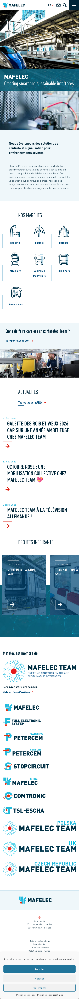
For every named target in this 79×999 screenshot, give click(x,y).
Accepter (40, 969)
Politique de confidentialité (50, 995)
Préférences (39, 988)
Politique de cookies (26, 995)
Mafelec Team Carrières (16, 692)
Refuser (39, 978)
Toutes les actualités (30, 402)
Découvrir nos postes (17, 341)
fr (51, 5)
